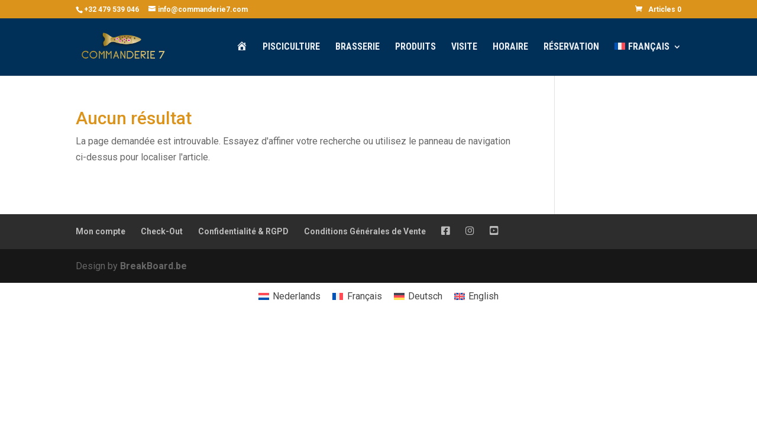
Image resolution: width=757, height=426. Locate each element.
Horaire (510, 47)
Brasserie (357, 47)
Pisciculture (291, 47)
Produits (415, 47)
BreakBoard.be (153, 266)
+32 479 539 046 (111, 9)
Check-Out (162, 231)
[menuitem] (647, 59)
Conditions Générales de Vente (365, 231)
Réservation (571, 47)
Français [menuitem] (364, 296)
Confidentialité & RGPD (243, 231)
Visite (464, 47)
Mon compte (100, 231)
